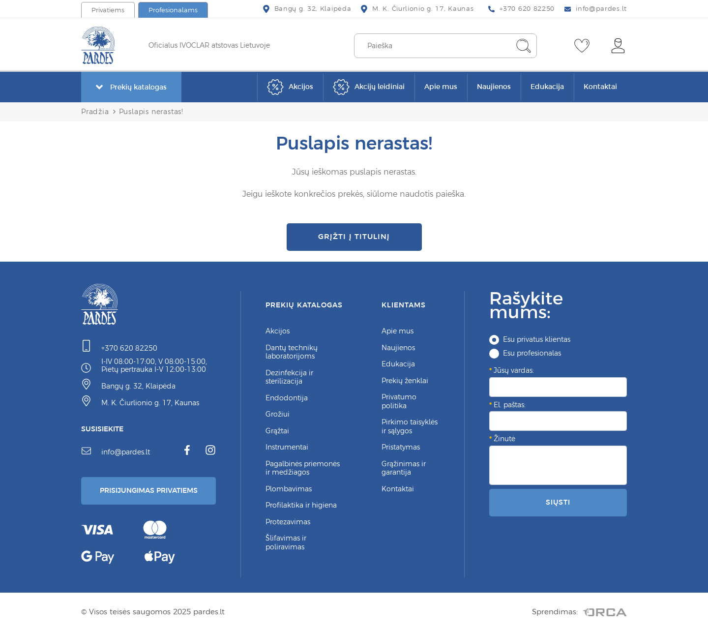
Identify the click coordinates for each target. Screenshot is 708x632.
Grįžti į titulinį (353, 236)
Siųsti (558, 502)
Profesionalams (173, 10)
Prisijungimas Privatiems (149, 490)
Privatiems (107, 10)
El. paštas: (510, 405)
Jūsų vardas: (514, 370)
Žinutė (504, 439)
